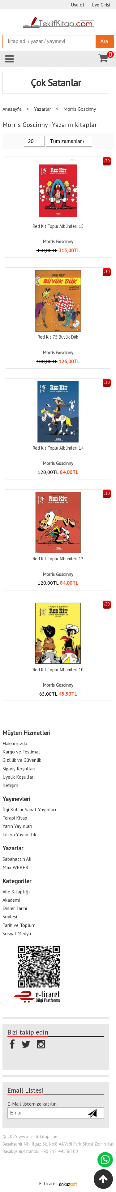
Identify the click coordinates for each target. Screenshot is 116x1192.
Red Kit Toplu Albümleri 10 (58, 670)
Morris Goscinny (58, 241)
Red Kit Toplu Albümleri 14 (58, 448)
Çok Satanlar (56, 82)
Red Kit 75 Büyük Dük (58, 337)
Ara (104, 41)
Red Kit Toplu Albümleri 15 (58, 226)
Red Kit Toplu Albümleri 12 (58, 559)
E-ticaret (48, 1183)
